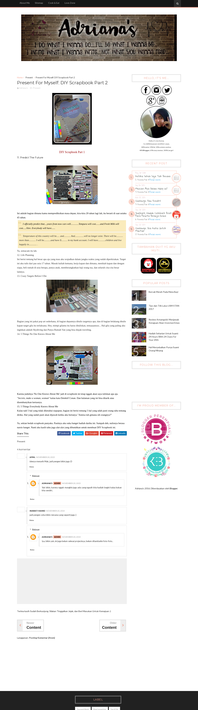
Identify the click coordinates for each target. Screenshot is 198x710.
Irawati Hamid (37, 511)
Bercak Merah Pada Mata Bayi (163, 291)
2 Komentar (141, 180)
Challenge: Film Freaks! (148, 200)
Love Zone (70, 2)
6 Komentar (141, 219)
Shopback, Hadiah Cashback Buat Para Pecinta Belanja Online (153, 214)
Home (20, 77)
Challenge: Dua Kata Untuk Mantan (150, 229)
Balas (32, 467)
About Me (25, 2)
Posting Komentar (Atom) (42, 637)
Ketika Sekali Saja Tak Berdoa (152, 176)
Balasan (36, 476)
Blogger (173, 488)
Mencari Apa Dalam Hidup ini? (151, 188)
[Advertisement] (96, 665)
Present (29, 77)
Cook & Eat (53, 2)
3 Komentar (141, 192)
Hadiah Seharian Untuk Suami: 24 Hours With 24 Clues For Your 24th (164, 336)
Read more (155, 180)
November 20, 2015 (45, 457)
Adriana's (47, 483)
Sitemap (39, 2)
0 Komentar (141, 234)
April (32, 457)
